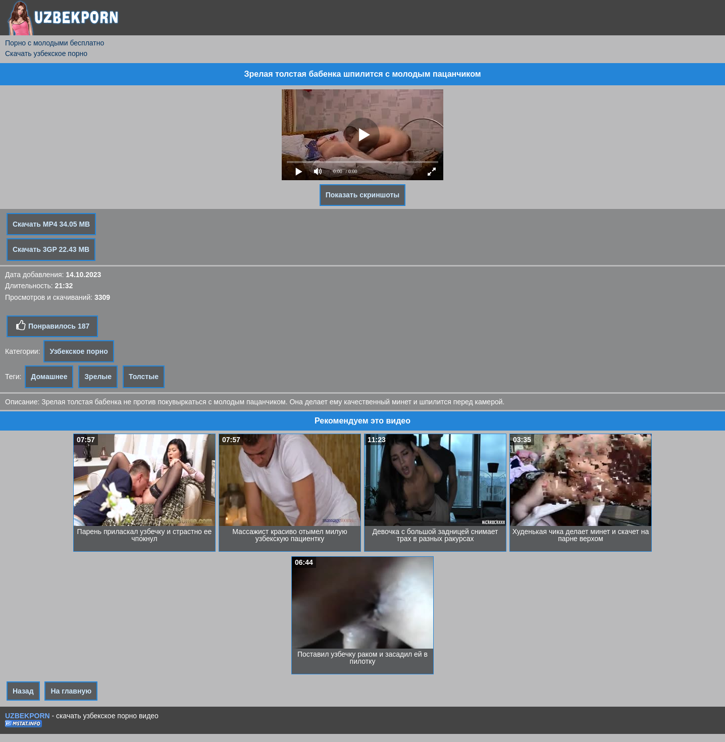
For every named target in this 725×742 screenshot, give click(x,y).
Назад (23, 691)
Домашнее (49, 377)
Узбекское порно (78, 351)
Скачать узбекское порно (46, 53)
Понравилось (52, 325)
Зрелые (98, 377)
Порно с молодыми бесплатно (54, 43)
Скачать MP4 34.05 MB (51, 224)
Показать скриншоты (363, 195)
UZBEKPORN (27, 716)
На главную (70, 691)
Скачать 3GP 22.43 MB (51, 249)
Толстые (144, 377)
